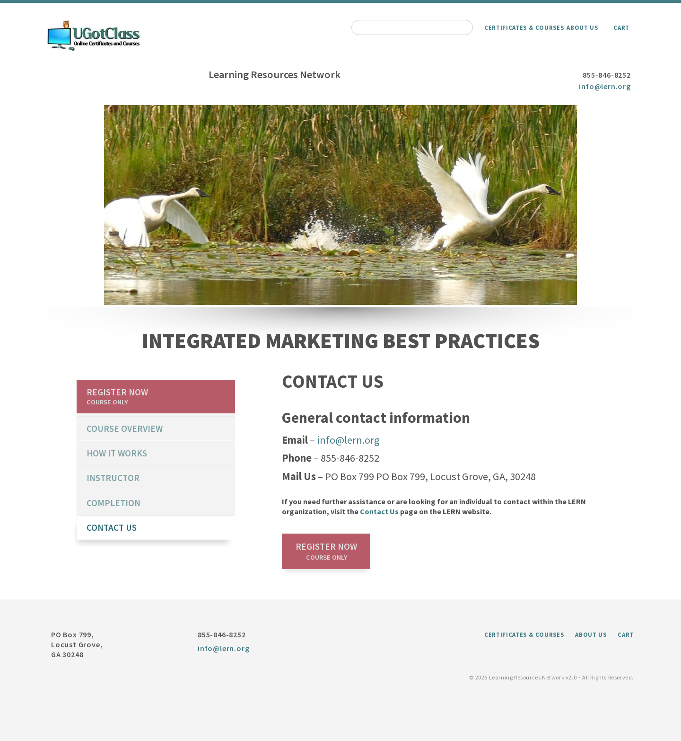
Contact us (112, 527)
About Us (582, 27)
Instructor (113, 477)
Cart (621, 27)
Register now (326, 551)
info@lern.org (604, 86)
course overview (125, 428)
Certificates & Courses (524, 27)
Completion (113, 503)
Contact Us (379, 511)
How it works (117, 453)
